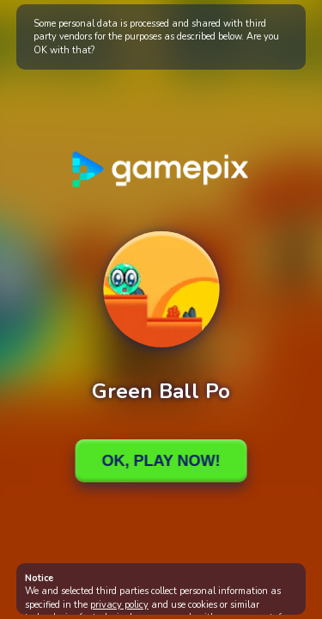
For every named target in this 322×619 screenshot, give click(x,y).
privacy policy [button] (119, 604)
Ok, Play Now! (160, 460)
